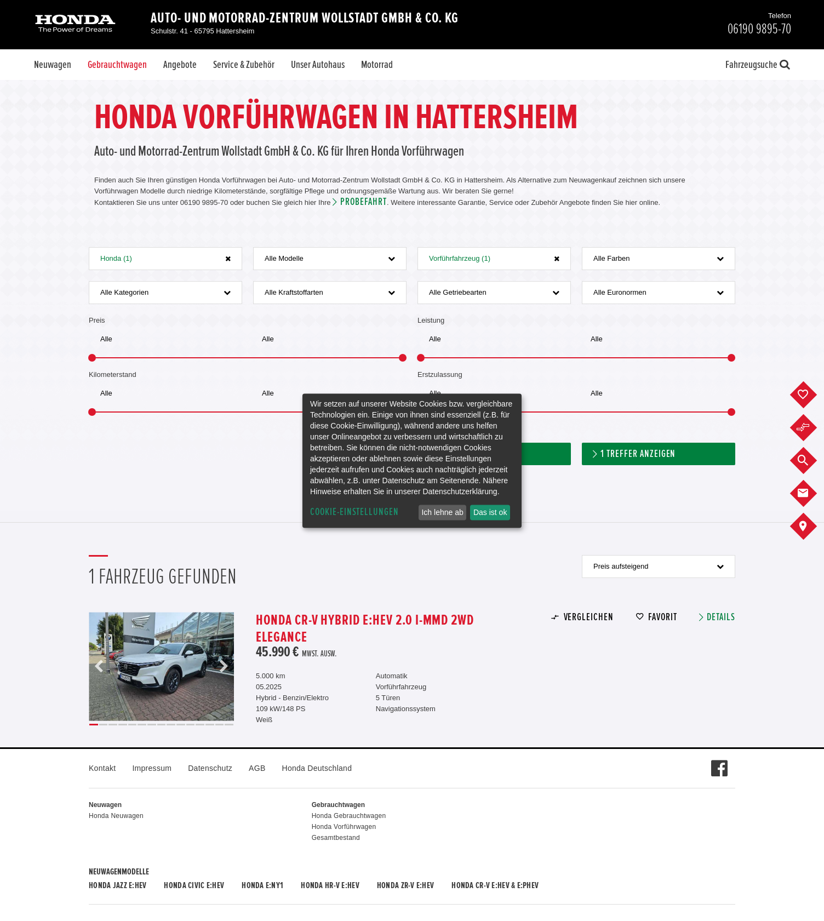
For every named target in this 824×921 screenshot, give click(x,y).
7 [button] (151, 724)
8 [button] (161, 724)
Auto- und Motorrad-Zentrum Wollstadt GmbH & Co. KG (305, 18)
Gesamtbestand (336, 838)
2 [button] (103, 724)
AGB (257, 768)
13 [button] (209, 724)
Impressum (151, 768)
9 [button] (171, 724)
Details (721, 617)
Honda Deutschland (317, 768)
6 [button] (142, 724)
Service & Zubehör (243, 64)
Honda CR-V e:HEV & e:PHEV (495, 885)
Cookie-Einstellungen (354, 512)
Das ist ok (490, 512)
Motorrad (377, 64)
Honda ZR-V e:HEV (405, 885)
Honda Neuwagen (116, 816)
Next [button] (223, 666)
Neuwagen (52, 64)
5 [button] (132, 724)
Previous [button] (99, 666)
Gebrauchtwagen (117, 64)
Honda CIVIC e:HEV (194, 885)
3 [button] (112, 724)
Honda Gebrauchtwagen (349, 816)
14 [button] (219, 724)
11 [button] (190, 724)
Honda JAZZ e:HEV (117, 885)
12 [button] (200, 724)
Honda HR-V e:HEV (330, 885)
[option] (161, 666)
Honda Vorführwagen (344, 827)
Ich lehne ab (442, 512)
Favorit (662, 617)
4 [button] (122, 724)
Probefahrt (363, 202)
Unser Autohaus (318, 64)
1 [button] (93, 724)
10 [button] (180, 724)
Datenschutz (210, 768)
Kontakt (102, 768)
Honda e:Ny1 (262, 885)
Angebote (180, 64)
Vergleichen (589, 617)
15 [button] (229, 724)
